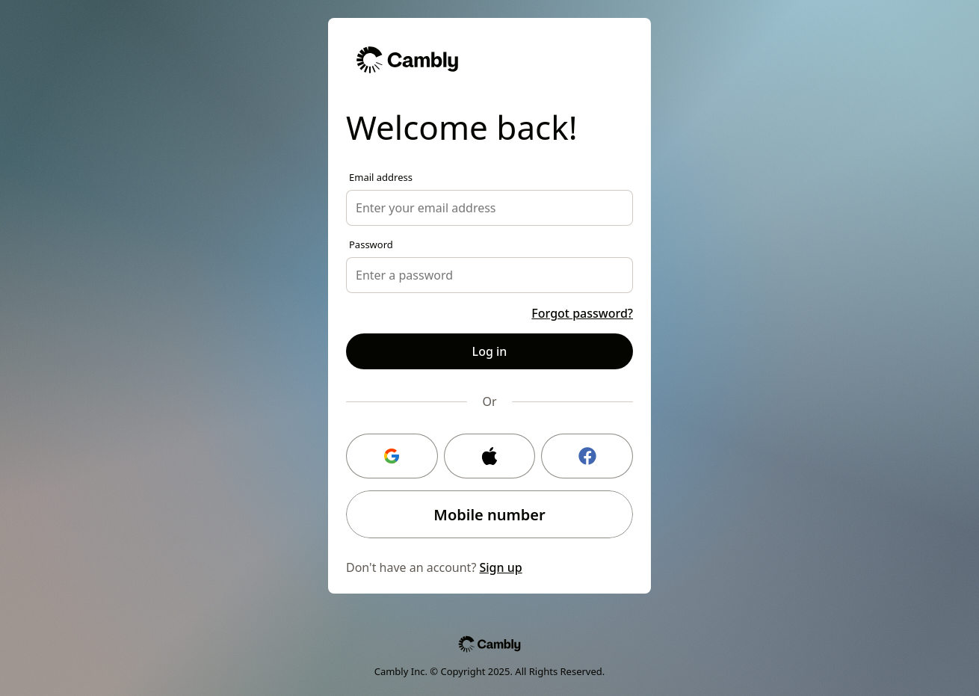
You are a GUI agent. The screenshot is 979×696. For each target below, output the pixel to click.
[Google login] (392, 456)
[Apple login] (490, 456)
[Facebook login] (587, 456)
